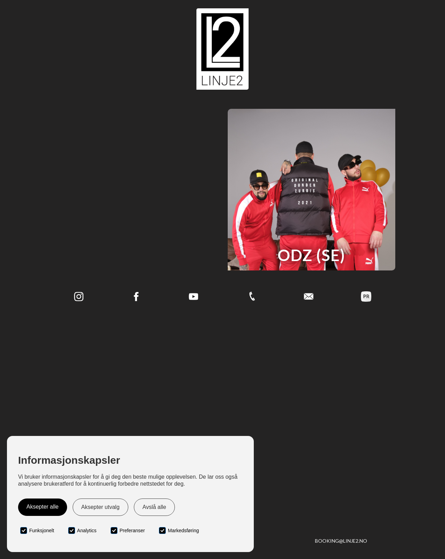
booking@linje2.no (341, 541)
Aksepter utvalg (100, 507)
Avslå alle (154, 507)
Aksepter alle (42, 507)
